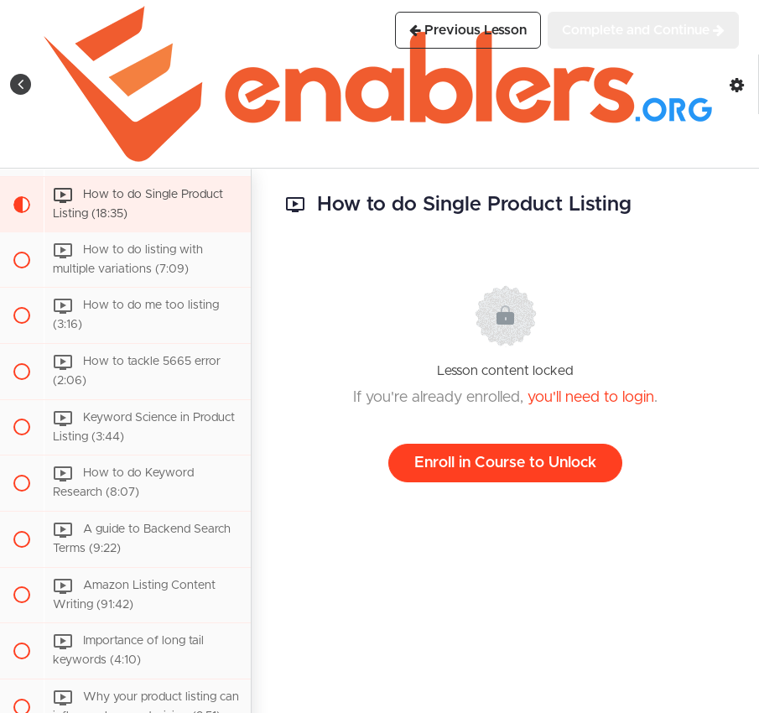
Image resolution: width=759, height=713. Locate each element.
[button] (20, 84)
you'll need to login (591, 397)
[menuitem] (737, 84)
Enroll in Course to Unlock (505, 463)
